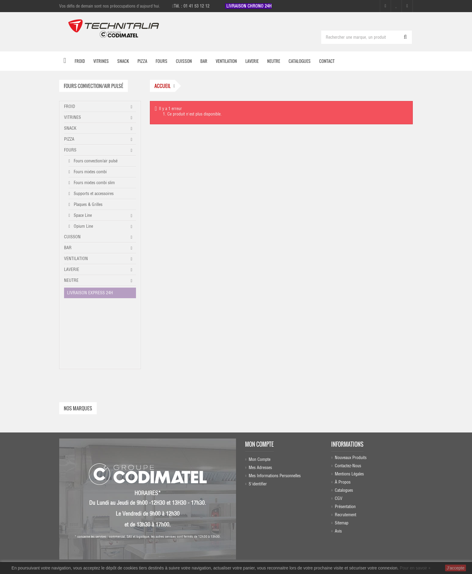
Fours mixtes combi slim (94, 182)
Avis (338, 467)
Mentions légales (349, 410)
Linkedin (266, 528)
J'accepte (455, 568)
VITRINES (72, 117)
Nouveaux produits (351, 393)
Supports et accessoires (93, 193)
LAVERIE (71, 269)
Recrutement (345, 450)
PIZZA (69, 139)
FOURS (70, 150)
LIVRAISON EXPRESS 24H (90, 292)
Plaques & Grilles (87, 204)
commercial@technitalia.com (374, 545)
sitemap (341, 458)
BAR (68, 247)
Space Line (82, 215)
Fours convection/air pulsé (95, 161)
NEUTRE (71, 280)
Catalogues (344, 426)
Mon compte (259, 378)
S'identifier (258, 418)
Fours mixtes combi (90, 171)
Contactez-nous (348, 401)
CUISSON (72, 237)
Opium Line (83, 226)
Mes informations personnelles (275, 410)
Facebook (265, 504)
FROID (69, 106)
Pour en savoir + (415, 568)
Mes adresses (260, 401)
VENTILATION (76, 258)
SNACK (70, 128)
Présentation (345, 442)
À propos (343, 418)
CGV (338, 434)
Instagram (265, 516)
